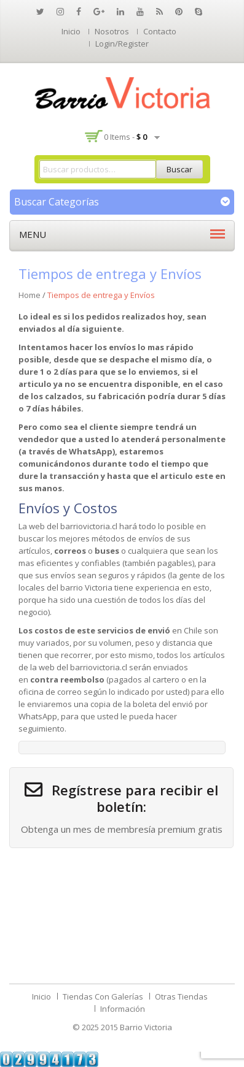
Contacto (159, 31)
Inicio (71, 31)
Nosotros (112, 31)
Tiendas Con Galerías (103, 996)
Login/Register (122, 43)
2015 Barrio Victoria (136, 1027)
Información (122, 1008)
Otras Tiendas (181, 996)
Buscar (179, 169)
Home (29, 294)
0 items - (125, 136)
